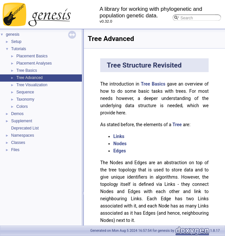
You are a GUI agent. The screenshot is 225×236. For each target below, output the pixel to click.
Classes (18, 142)
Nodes (119, 143)
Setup (16, 41)
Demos (17, 113)
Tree (177, 124)
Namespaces (22, 135)
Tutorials (18, 49)
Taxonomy (25, 99)
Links (118, 136)
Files (15, 150)
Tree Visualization (31, 85)
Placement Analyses (34, 63)
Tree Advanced (29, 77)
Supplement (21, 121)
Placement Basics (31, 56)
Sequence (25, 92)
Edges (119, 150)
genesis (12, 34)
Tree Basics (26, 70)
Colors (22, 106)
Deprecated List (25, 128)
